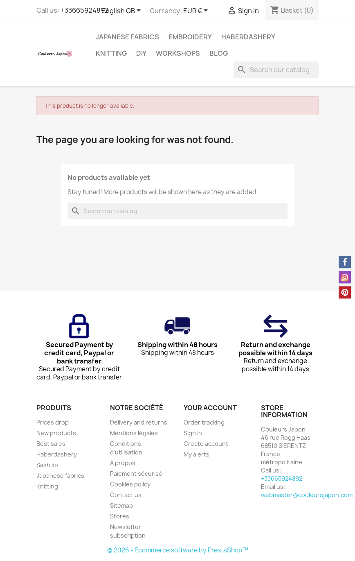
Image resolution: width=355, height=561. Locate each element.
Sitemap (121, 505)
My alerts (196, 454)
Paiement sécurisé (136, 473)
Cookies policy (130, 484)
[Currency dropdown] (197, 11)
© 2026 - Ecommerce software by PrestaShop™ (177, 550)
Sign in (193, 433)
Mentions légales (134, 433)
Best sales (50, 443)
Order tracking (204, 422)
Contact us (126, 495)
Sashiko (47, 465)
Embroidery (190, 36)
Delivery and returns (138, 422)
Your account (210, 407)
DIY (141, 53)
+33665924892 (85, 10)
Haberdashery (248, 36)
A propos (122, 463)
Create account (206, 443)
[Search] (276, 69)
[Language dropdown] (122, 11)
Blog (218, 53)
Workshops (178, 53)
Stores (119, 516)
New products (56, 433)
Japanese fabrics (127, 36)
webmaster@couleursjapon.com (307, 495)
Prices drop (52, 422)
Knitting (111, 53)
